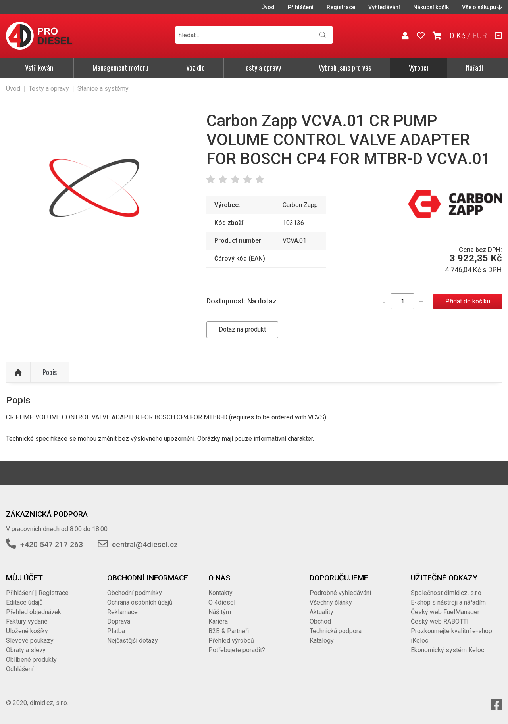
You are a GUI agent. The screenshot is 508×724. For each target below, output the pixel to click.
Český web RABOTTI (440, 621)
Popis (49, 372)
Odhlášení (19, 669)
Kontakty (220, 593)
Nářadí (474, 67)
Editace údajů (24, 602)
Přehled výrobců (231, 640)
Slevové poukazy (30, 640)
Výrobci (418, 67)
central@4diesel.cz (145, 544)
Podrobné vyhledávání (340, 593)
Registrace (341, 7)
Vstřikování (40, 67)
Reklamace (122, 612)
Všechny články (331, 602)
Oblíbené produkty (31, 659)
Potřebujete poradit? (236, 650)
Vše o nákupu (482, 7)
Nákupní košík (431, 7)
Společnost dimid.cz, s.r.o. (447, 593)
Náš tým (219, 612)
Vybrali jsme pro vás (345, 67)
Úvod (268, 7)
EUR (479, 35)
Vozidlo (195, 67)
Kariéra (218, 621)
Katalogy (322, 640)
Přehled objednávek (33, 612)
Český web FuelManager (445, 612)
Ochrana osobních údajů (140, 602)
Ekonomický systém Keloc (447, 650)
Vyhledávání (384, 7)
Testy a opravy (261, 67)
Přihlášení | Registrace (37, 593)
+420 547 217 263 (51, 544)
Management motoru (120, 67)
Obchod (320, 621)
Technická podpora (336, 631)
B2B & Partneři (228, 631)
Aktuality (321, 612)
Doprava (118, 621)
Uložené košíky (27, 631)
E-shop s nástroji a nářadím (448, 602)
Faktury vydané (27, 621)
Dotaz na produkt (242, 329)
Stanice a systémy (103, 88)
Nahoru (18, 372)
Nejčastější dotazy (132, 640)
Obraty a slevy (26, 650)
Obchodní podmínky (134, 593)
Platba (116, 631)
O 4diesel (221, 602)
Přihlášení (301, 7)
